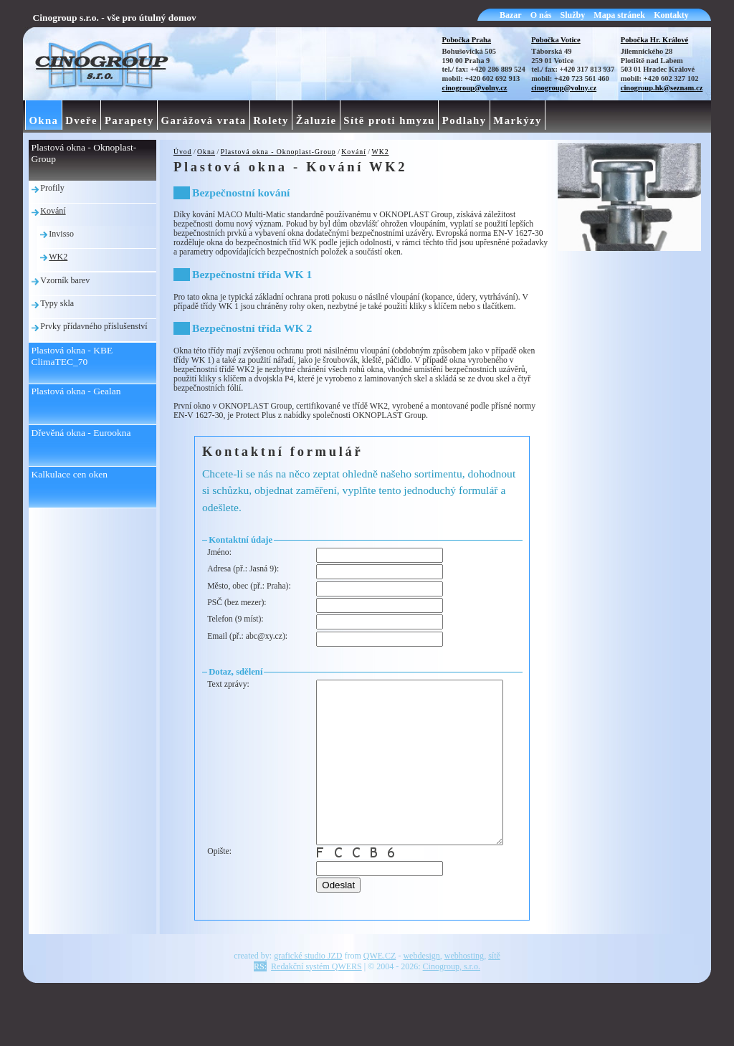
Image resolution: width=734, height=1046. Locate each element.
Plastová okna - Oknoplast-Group (278, 152)
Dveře (81, 120)
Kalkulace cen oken (70, 474)
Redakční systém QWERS (316, 1008)
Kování (353, 152)
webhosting (464, 997)
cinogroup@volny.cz (474, 88)
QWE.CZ (379, 997)
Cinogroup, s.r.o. (451, 1008)
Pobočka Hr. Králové (654, 40)
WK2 (380, 152)
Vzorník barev (65, 280)
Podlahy (464, 120)
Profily (52, 188)
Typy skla (57, 303)
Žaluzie (316, 120)
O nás (541, 15)
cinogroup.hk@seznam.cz (662, 88)
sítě (494, 997)
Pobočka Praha (467, 40)
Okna (206, 152)
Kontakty (671, 15)
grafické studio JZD (308, 997)
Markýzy (517, 120)
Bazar (511, 15)
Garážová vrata (204, 120)
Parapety (129, 120)
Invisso (61, 234)
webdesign (421, 997)
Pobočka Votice (556, 40)
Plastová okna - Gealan (76, 391)
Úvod (182, 152)
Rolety (271, 120)
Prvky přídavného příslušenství (93, 326)
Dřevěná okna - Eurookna (81, 432)
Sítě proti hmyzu (389, 120)
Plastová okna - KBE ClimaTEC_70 (72, 356)
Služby (573, 15)
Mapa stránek (619, 15)
